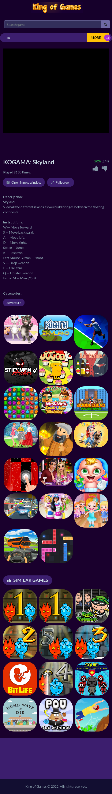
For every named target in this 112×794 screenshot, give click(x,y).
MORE (96, 37)
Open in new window (26, 182)
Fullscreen (63, 182)
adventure (14, 303)
